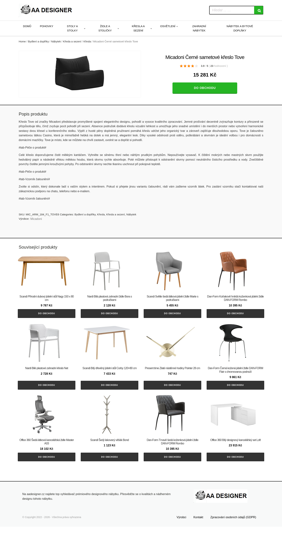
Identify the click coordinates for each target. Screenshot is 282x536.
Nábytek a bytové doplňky (240, 28)
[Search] (258, 10)
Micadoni (36, 218)
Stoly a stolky (72, 28)
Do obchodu (205, 87)
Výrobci (181, 526)
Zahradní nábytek (199, 28)
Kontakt (198, 526)
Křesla (87, 41)
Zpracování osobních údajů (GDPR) (233, 526)
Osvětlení (167, 26)
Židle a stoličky (105, 28)
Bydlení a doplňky (38, 41)
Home (22, 41)
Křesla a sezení (138, 28)
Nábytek (56, 41)
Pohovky (46, 26)
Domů (27, 26)
